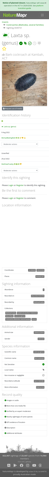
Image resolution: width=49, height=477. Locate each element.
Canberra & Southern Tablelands (27, 313)
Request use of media (12, 108)
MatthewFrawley (7, 164)
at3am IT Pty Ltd (35, 471)
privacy (28, 462)
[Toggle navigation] (42, 15)
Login (10, 185)
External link (40, 387)
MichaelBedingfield (8, 138)
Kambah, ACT (40, 276)
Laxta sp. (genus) (10, 126)
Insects (5, 22)
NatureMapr (9, 316)
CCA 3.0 (21, 462)
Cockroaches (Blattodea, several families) (25, 24)
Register (20, 185)
